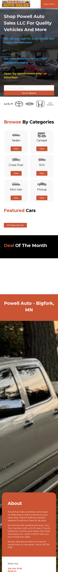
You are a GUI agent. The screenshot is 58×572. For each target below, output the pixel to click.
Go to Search (29, 93)
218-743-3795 (15, 568)
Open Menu (49, 4)
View (16, 149)
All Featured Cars (15, 225)
